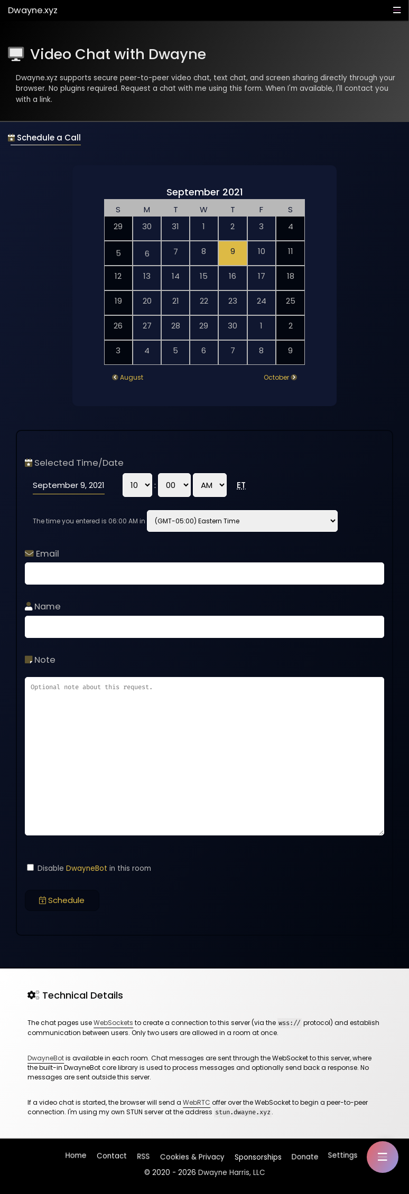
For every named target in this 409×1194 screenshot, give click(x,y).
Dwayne (33, 10)
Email (42, 554)
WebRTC (196, 1102)
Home (76, 1157)
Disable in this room (89, 868)
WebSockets (113, 1022)
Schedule (62, 900)
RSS (143, 1157)
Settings (342, 1155)
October (276, 377)
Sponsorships (257, 1155)
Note (40, 660)
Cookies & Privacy (191, 1155)
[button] (382, 1157)
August (131, 377)
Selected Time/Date (74, 463)
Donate (304, 1155)
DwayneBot (86, 868)
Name (43, 606)
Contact (112, 1157)
